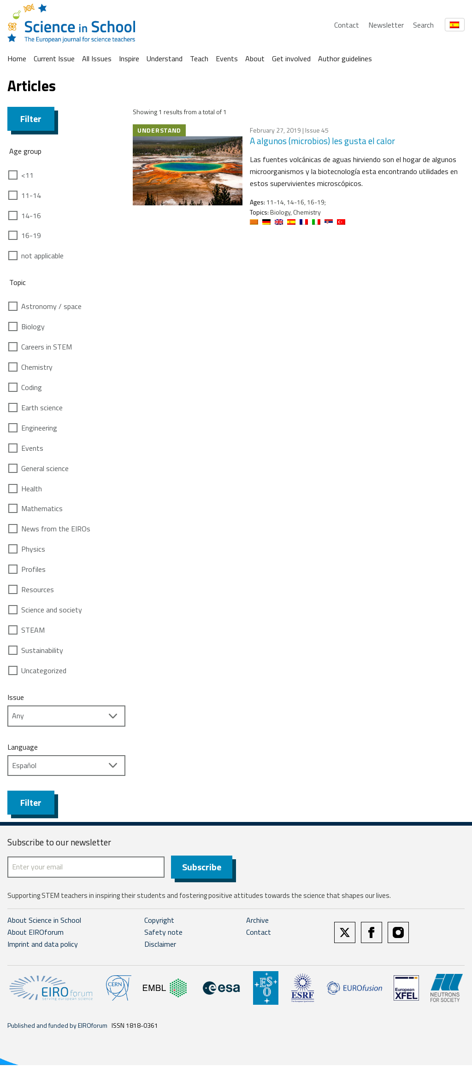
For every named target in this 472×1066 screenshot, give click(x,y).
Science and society (51, 609)
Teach (199, 58)
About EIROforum (35, 933)
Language (22, 746)
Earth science (42, 407)
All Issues (97, 58)
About (255, 58)
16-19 (31, 235)
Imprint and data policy (42, 944)
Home (16, 58)
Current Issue (54, 58)
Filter (30, 118)
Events (227, 58)
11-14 (31, 195)
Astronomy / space (51, 306)
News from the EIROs (55, 528)
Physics (33, 548)
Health (31, 488)
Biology (33, 326)
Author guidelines (345, 58)
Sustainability (42, 650)
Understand (165, 58)
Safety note (163, 933)
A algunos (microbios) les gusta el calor (322, 140)
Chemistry (37, 367)
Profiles (33, 569)
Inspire (129, 58)
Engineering (39, 427)
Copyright (159, 921)
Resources (37, 589)
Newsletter (386, 24)
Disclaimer (160, 944)
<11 (27, 175)
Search (423, 24)
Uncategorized (43, 670)
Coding (31, 387)
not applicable (42, 255)
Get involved (291, 58)
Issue (15, 697)
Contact (346, 24)
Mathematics (42, 508)
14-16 (31, 215)
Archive (257, 921)
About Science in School (44, 921)
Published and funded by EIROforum (57, 1026)
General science (45, 468)
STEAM (33, 629)
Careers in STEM (46, 346)
